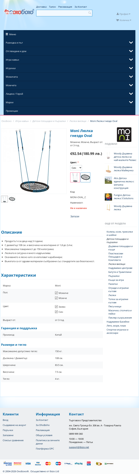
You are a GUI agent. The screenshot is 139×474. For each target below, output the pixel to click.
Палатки (113, 284)
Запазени (8, 435)
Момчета (11, 85)
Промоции (12, 110)
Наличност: (76, 202)
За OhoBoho (43, 425)
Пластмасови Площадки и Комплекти (115, 257)
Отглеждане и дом (16, 51)
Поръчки (8, 430)
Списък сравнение (13, 440)
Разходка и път (14, 42)
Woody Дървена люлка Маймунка (123, 168)
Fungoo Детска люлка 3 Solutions (123, 196)
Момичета (12, 76)
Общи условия (44, 435)
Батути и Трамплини (119, 272)
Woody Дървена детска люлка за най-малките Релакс (125, 157)
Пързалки (113, 276)
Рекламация (65, 6)
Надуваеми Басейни (118, 321)
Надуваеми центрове (120, 268)
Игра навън (12, 59)
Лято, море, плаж (116, 325)
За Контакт (81, 6)
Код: (72, 191)
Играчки (11, 68)
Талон (52, 6)
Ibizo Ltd (54, 471)
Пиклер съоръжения (120, 317)
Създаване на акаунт (14, 425)
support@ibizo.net (79, 447)
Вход (5, 420)
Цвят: (73, 162)
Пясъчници (114, 306)
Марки (9, 102)
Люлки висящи (116, 264)
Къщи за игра (116, 280)
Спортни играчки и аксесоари (117, 331)
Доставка (41, 6)
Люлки (112, 295)
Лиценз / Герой (14, 93)
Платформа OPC (45, 448)
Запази (74, 216)
